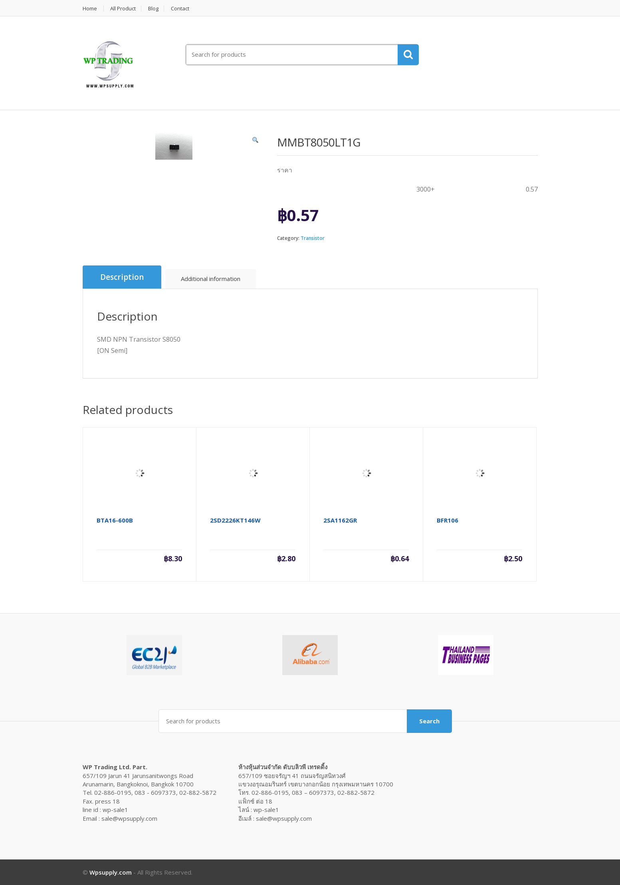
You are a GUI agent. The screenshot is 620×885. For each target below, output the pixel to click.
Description (122, 277)
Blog (154, 9)
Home (90, 9)
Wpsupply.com (110, 872)
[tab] (121, 277)
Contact (180, 9)
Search (429, 721)
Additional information (210, 279)
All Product (123, 9)
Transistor (313, 238)
